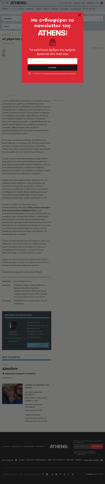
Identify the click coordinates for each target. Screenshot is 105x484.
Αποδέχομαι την (54, 73)
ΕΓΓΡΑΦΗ (52, 68)
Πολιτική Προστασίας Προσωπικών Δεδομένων (60, 73)
